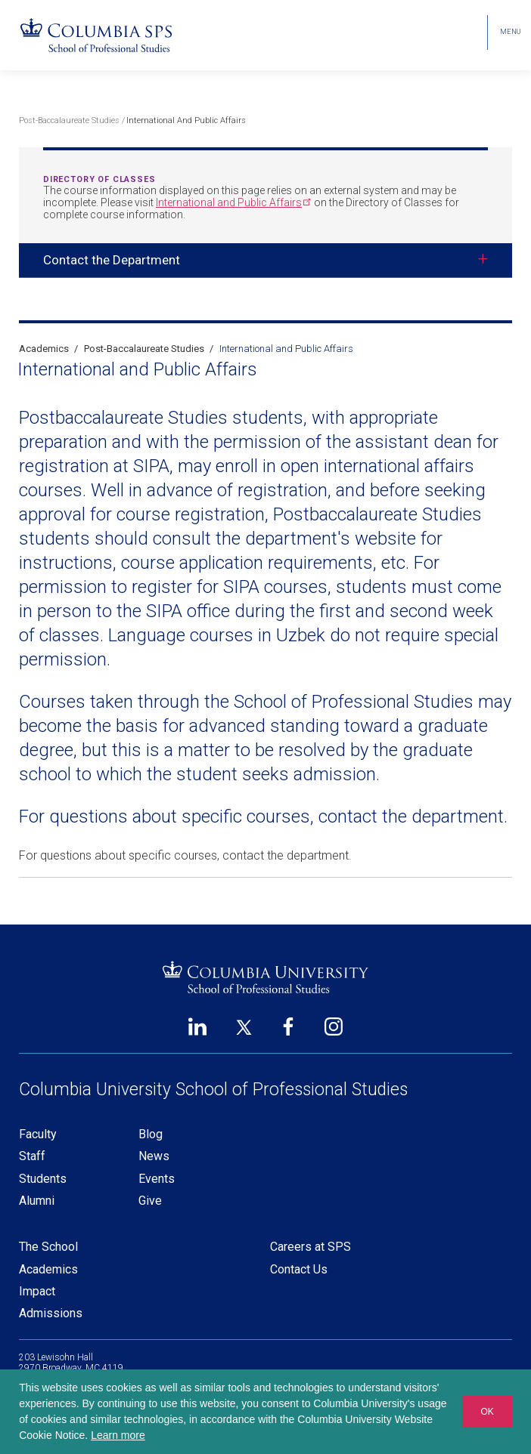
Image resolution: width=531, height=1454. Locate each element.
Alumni (36, 1200)
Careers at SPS (310, 1246)
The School (48, 1246)
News (153, 1156)
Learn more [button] (118, 1435)
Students (43, 1179)
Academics (44, 348)
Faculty (38, 1134)
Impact (37, 1291)
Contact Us (299, 1269)
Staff (32, 1156)
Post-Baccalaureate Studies (69, 120)
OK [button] (486, 1411)
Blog (150, 1134)
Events (156, 1179)
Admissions (50, 1313)
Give (150, 1200)
